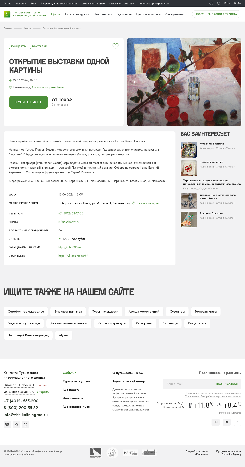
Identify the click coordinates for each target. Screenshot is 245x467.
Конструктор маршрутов (154, 3)
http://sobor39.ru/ (69, 247)
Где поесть (124, 14)
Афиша (56, 14)
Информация (174, 14)
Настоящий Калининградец (28, 336)
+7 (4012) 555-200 (21, 401)
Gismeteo (236, 413)
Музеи (64, 336)
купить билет (28, 102)
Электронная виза (66, 311)
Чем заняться (103, 14)
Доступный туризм (93, 3)
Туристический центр (129, 382)
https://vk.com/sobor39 (73, 256)
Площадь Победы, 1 (19, 385)
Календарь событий (121, 3)
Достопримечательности (68, 323)
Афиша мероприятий (142, 311)
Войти (237, 3)
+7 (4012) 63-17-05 (70, 213)
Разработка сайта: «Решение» (197, 454)
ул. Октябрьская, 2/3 (19, 392)
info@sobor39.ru (68, 222)
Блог (33, 3)
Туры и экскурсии (77, 14)
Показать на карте (147, 203)
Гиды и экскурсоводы (24, 323)
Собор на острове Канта (48, 87)
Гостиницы (167, 323)
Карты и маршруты (110, 323)
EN (216, 423)
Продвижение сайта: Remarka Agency (228, 454)
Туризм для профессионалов (59, 3)
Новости (21, 3)
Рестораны (141, 323)
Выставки (39, 46)
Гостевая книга (203, 311)
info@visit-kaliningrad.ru (26, 415)
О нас (7, 3)
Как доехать (194, 323)
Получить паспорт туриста (216, 14)
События (70, 373)
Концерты (18, 46)
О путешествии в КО (128, 373)
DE (227, 423)
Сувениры (175, 311)
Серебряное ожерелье (25, 311)
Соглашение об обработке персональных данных (213, 397)
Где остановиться (148, 14)
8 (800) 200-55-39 (21, 408)
